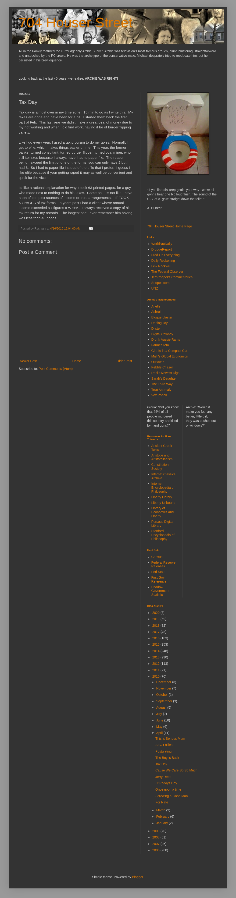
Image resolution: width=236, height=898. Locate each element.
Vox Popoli (159, 395)
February (163, 816)
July (159, 714)
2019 (156, 619)
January (162, 823)
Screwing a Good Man (171, 796)
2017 (156, 632)
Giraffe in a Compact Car (169, 351)
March (161, 810)
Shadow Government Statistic (160, 591)
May (159, 726)
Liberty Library (161, 497)
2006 (156, 850)
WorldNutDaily (161, 244)
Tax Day (161, 764)
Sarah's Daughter (164, 378)
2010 (156, 676)
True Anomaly (161, 390)
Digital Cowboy (162, 334)
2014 (156, 651)
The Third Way (162, 384)
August (161, 707)
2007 (156, 844)
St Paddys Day (166, 783)
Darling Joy (159, 323)
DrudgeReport (161, 249)
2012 (156, 663)
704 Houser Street (75, 22)
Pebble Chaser (162, 367)
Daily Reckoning (163, 260)
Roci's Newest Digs (165, 373)
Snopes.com (160, 283)
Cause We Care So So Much (176, 770)
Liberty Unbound (163, 503)
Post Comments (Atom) (56, 369)
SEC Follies (163, 745)
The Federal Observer (167, 271)
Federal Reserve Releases (163, 564)
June (160, 720)
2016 (156, 638)
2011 (156, 670)
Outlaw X (158, 362)
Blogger (137, 877)
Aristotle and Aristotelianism (162, 457)
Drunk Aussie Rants (165, 339)
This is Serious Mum (170, 738)
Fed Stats (158, 572)
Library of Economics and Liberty (162, 512)
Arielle (156, 306)
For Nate (161, 802)
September (164, 701)
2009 (156, 831)
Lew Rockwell (161, 266)
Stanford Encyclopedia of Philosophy (163, 535)
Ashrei (156, 312)
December (164, 682)
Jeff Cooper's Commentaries (172, 277)
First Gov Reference (159, 579)
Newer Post (28, 361)
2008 (156, 837)
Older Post (124, 361)
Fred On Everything (165, 255)
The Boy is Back (167, 758)
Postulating (163, 751)
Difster (156, 328)
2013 (156, 657)
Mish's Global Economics (169, 356)
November (164, 688)
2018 (156, 625)
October (162, 694)
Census (156, 557)
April (160, 733)
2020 (156, 613)
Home (76, 361)
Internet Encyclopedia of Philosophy (163, 487)
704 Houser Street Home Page (169, 226)
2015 (156, 644)
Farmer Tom (160, 345)
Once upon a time (168, 789)
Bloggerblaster (161, 317)
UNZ (154, 288)
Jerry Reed (163, 777)
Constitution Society (160, 466)
